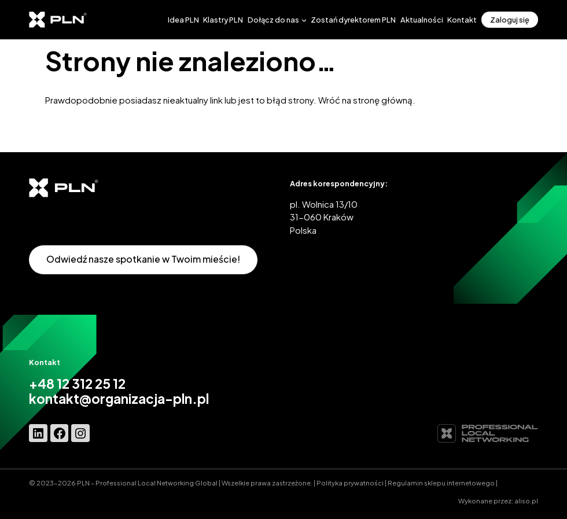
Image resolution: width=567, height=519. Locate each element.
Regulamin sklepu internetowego (441, 482)
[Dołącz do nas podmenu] (304, 19)
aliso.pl (526, 500)
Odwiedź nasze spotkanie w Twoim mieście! (143, 259)
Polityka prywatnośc (349, 482)
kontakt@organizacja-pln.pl (119, 399)
